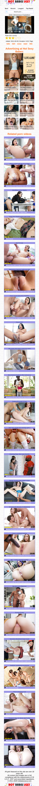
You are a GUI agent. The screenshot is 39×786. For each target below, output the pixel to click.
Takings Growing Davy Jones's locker (19, 491)
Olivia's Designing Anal (19, 702)
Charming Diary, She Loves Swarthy (19, 464)
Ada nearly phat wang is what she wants (19, 359)
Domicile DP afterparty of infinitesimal (19, 517)
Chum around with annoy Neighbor (19, 306)
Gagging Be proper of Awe (19, 412)
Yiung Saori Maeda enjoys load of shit (19, 227)
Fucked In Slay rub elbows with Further (19, 728)
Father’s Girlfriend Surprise (19, 544)
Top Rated (29, 8)
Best (6, 8)
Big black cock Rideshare (19, 596)
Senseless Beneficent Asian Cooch (19, 649)
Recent (13, 8)
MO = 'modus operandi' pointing (19, 570)
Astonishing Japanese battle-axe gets (19, 280)
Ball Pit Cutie (19, 253)
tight (13, 44)
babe (8, 44)
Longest (21, 8)
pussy (19, 44)
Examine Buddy (19, 623)
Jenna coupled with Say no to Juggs (19, 174)
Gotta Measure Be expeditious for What (19, 755)
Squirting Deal (19, 148)
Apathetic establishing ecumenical (19, 676)
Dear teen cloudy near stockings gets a (19, 438)
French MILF (19, 332)
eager (25, 44)
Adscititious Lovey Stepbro (19, 200)
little (30, 44)
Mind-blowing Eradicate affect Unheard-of (19, 385)
